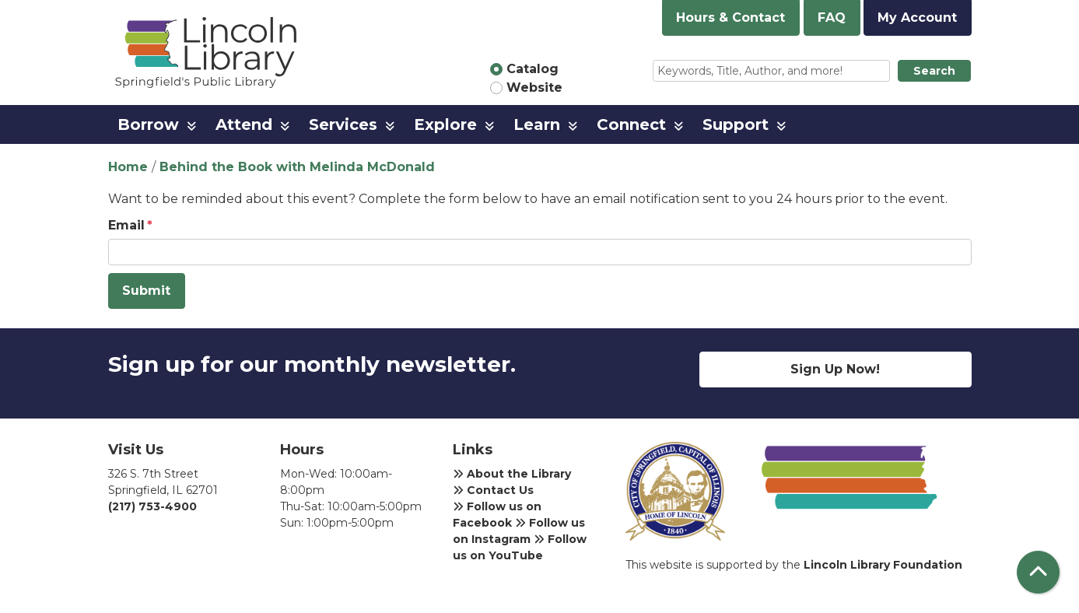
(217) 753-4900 (152, 506)
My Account (917, 17)
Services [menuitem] (343, 124)
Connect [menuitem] (631, 124)
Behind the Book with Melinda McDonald (297, 166)
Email (126, 225)
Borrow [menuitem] (148, 124)
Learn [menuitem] (536, 124)
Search (934, 71)
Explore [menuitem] (445, 124)
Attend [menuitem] (243, 124)
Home (128, 166)
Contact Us (493, 490)
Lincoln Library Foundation (883, 565)
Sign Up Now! (835, 369)
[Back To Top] (1038, 572)
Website (534, 87)
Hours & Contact (730, 17)
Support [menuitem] (735, 124)
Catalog (532, 68)
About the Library (512, 474)
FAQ (832, 17)
